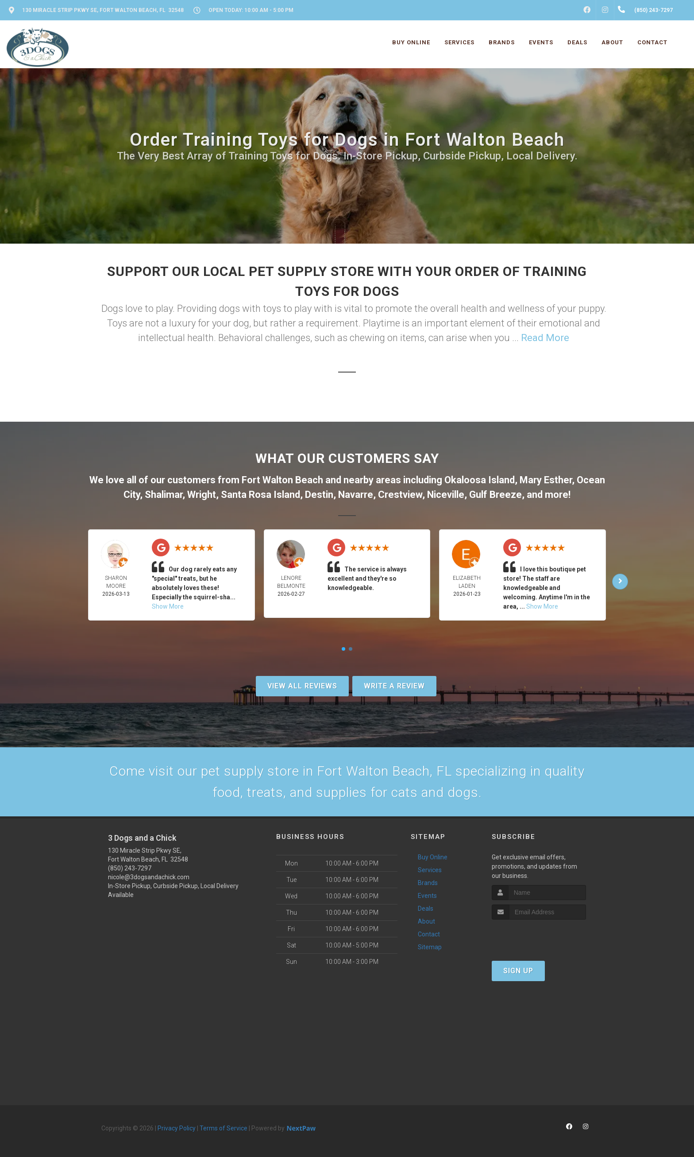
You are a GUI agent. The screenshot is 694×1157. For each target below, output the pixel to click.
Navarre (355, 494)
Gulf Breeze (495, 494)
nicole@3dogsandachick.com (148, 877)
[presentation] (539, 936)
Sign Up (518, 971)
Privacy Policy (177, 1128)
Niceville (445, 494)
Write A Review (394, 686)
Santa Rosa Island (260, 494)
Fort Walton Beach (282, 479)
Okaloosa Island (479, 479)
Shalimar (163, 494)
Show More (168, 606)
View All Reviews (302, 686)
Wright (201, 494)
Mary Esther (546, 479)
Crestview (400, 494)
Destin (319, 494)
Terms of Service (223, 1128)
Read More (545, 337)
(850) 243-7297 (129, 868)
